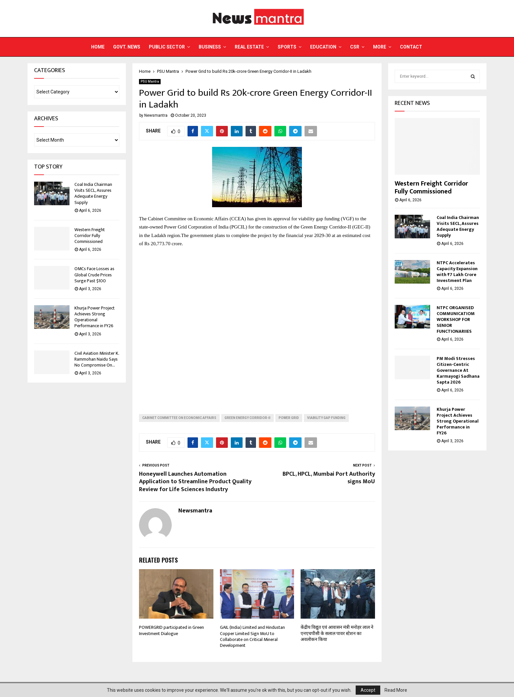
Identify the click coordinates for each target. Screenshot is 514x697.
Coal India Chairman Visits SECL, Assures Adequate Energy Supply (93, 193)
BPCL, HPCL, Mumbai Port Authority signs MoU (329, 478)
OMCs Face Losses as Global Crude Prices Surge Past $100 (94, 274)
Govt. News (126, 47)
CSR (354, 47)
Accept (368, 690)
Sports (287, 47)
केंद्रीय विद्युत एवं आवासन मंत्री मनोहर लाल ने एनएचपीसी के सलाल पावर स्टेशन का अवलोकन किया (337, 633)
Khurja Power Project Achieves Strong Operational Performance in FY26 (94, 317)
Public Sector (167, 47)
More (379, 47)
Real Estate (249, 47)
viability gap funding (326, 418)
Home (98, 47)
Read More (396, 690)
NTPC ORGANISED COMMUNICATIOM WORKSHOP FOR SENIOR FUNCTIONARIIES (456, 319)
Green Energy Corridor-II (247, 418)
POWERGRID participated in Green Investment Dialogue (171, 630)
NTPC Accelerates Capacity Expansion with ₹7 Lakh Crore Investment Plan (457, 271)
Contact (411, 47)
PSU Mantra (150, 81)
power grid (289, 418)
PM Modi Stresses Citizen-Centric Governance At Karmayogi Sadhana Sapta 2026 (458, 370)
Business (210, 47)
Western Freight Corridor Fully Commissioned (89, 235)
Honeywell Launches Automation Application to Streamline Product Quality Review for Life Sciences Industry (195, 482)
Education (323, 47)
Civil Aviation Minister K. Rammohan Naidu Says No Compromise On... (96, 359)
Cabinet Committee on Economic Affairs (179, 418)
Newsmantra (156, 115)
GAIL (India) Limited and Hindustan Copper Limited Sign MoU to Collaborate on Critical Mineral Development (252, 636)
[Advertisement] (257, 325)
